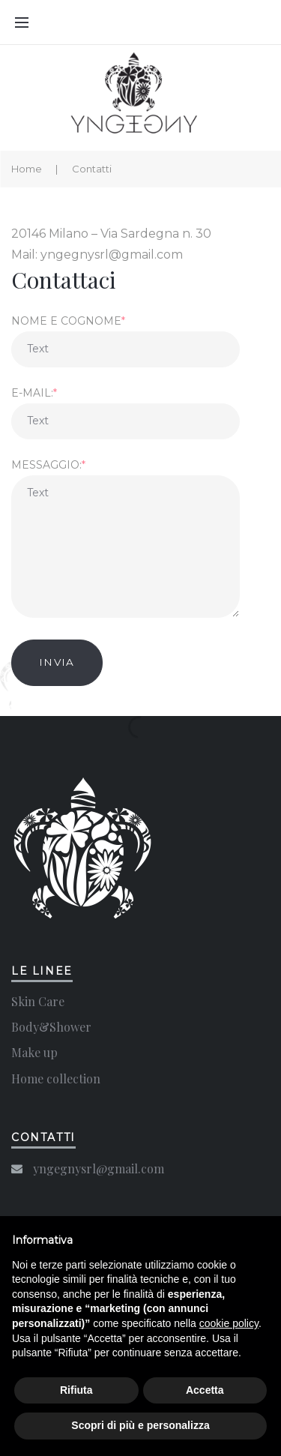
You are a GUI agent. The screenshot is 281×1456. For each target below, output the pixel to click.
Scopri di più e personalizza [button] (140, 1425)
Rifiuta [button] (76, 1390)
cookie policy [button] (229, 1323)
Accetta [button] (205, 1390)
